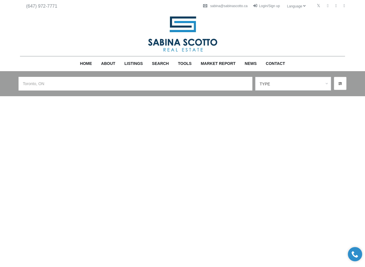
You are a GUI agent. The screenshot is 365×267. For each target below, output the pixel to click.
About (108, 63)
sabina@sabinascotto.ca (225, 6)
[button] (340, 83)
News (251, 63)
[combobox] (293, 84)
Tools (185, 63)
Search (160, 63)
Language (296, 6)
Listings (133, 63)
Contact (275, 63)
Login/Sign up (266, 6)
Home (86, 63)
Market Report (218, 63)
